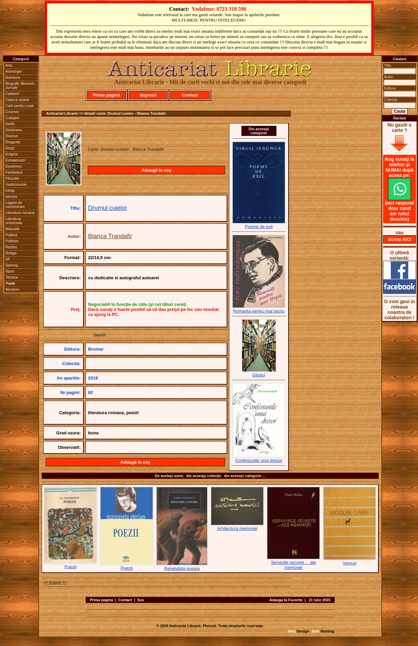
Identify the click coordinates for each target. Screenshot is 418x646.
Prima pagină (106, 95)
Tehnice (11, 277)
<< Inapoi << (55, 582)
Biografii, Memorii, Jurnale (20, 85)
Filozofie (12, 178)
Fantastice (14, 172)
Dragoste (13, 142)
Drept (9, 148)
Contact (190, 95)
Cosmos (12, 112)
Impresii (148, 95)
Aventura (12, 77)
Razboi (11, 247)
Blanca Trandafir (110, 236)
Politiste (11, 241)
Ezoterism (13, 166)
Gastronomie (16, 184)
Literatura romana (20, 213)
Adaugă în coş (157, 170)
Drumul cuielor (107, 208)
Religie (11, 253)
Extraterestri (15, 160)
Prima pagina (101, 600)
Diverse (11, 136)
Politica (11, 235)
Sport (9, 271)
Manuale (12, 229)
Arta (8, 65)
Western (12, 289)
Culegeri (12, 118)
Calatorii (12, 94)
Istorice (11, 196)
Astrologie (13, 71)
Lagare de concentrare (15, 205)
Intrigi (9, 190)
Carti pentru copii (19, 106)
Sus (140, 600)
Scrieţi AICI (399, 239)
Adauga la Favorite (285, 600)
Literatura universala (13, 221)
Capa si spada (17, 100)
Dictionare (13, 130)
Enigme (11, 154)
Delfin (10, 124)
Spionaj (11, 265)
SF (7, 259)
